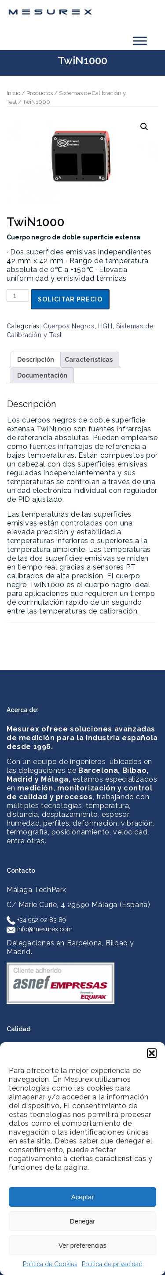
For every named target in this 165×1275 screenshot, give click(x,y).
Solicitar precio (70, 299)
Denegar (82, 1221)
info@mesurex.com (40, 929)
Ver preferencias (82, 1245)
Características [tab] (89, 359)
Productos (39, 93)
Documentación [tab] (42, 375)
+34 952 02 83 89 (36, 919)
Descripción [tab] (35, 359)
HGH (105, 326)
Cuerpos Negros (68, 326)
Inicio (13, 93)
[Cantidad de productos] (18, 295)
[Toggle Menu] (140, 41)
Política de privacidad (112, 1264)
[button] (151, 1053)
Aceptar (82, 1197)
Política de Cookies (50, 1264)
